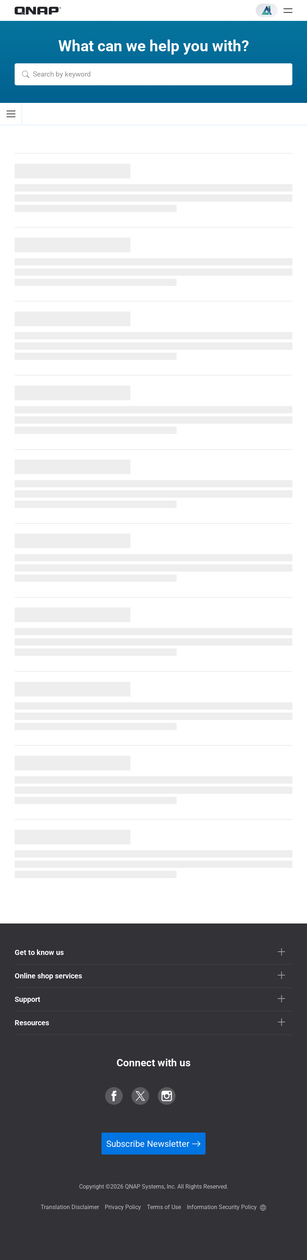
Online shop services (48, 975)
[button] (267, 10)
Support (27, 999)
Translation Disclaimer (70, 1207)
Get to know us (39, 952)
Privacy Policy (123, 1207)
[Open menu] (288, 10)
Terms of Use (164, 1207)
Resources (32, 1022)
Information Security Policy (222, 1207)
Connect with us (153, 1063)
